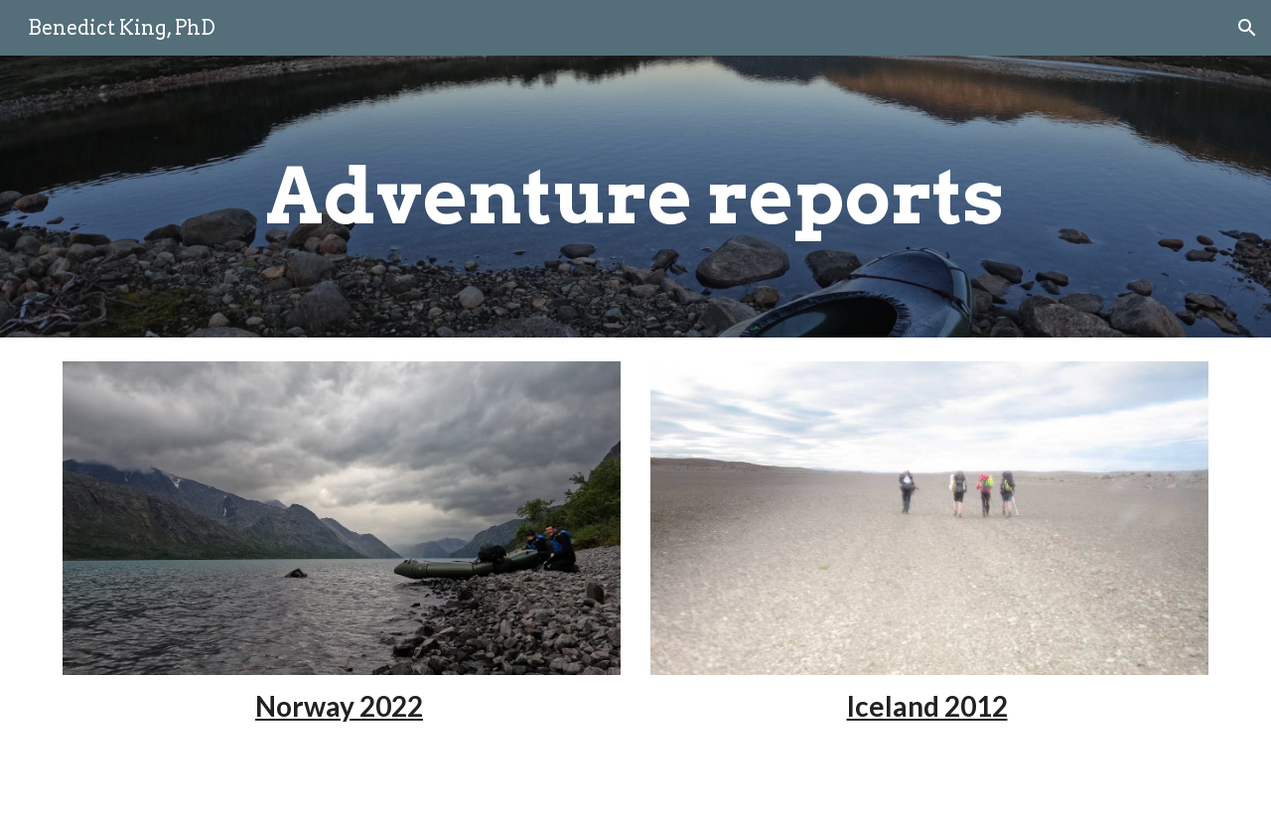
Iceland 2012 (927, 706)
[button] (1247, 28)
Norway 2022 (339, 706)
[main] (635, 196)
